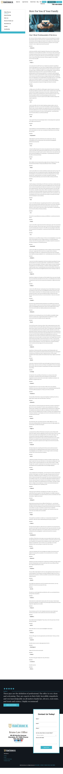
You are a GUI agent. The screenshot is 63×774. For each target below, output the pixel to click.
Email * (37, 723)
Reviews (44, 1)
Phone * (37, 728)
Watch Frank (33, 1)
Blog (38, 1)
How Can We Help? (40, 737)
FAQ (40, 1)
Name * (37, 718)
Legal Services (25, 1)
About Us (18, 1)
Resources (43, 3)
